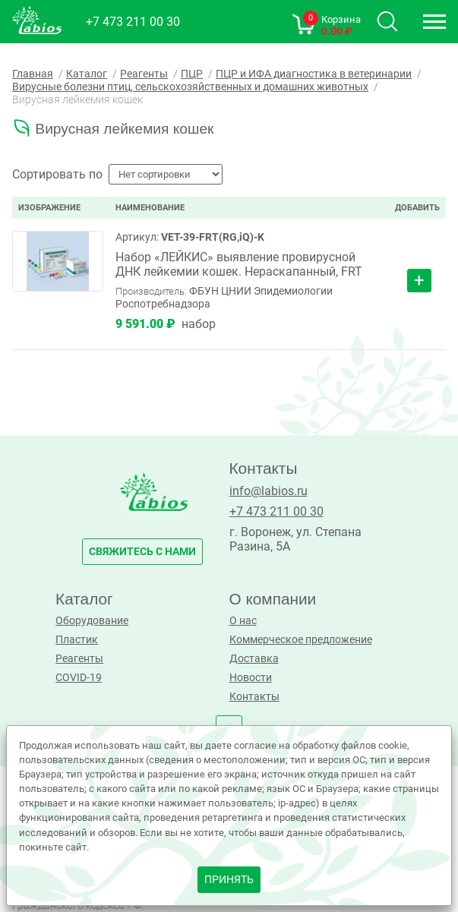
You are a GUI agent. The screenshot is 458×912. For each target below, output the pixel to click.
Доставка (254, 658)
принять (229, 879)
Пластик (76, 639)
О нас (243, 620)
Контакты (254, 696)
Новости (250, 677)
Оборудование (91, 620)
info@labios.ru (268, 491)
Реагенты (79, 658)
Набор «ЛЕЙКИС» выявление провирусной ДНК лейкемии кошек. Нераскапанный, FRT (238, 264)
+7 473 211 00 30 (133, 21)
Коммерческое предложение (300, 639)
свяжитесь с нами (142, 551)
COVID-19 (78, 677)
